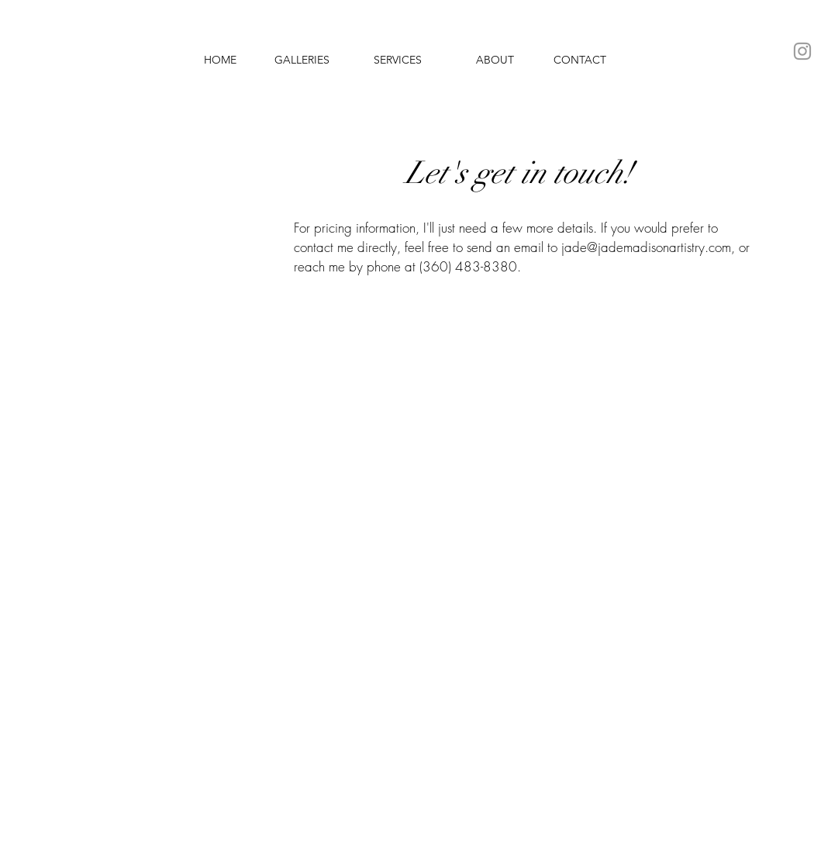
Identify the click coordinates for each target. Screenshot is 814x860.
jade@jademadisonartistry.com (646, 247)
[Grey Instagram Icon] (802, 51)
